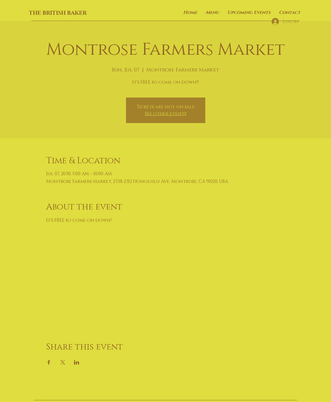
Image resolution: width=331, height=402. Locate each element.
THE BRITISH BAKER (58, 13)
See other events (165, 114)
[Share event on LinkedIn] (76, 362)
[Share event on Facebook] (49, 362)
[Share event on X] (62, 362)
